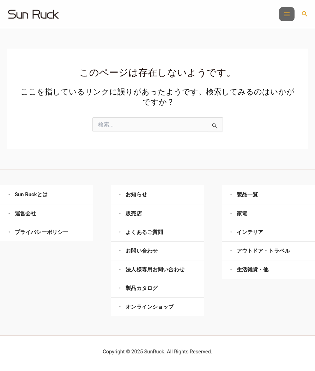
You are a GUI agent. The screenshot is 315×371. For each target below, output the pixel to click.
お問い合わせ (142, 251)
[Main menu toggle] (287, 14)
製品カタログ (142, 288)
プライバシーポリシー (41, 232)
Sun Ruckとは (31, 194)
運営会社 (25, 213)
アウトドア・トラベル (263, 251)
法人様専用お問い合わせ (155, 269)
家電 (242, 213)
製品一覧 (247, 194)
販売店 (133, 213)
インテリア (250, 232)
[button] (305, 14)
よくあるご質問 (144, 232)
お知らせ (136, 194)
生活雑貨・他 (253, 269)
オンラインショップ (150, 307)
